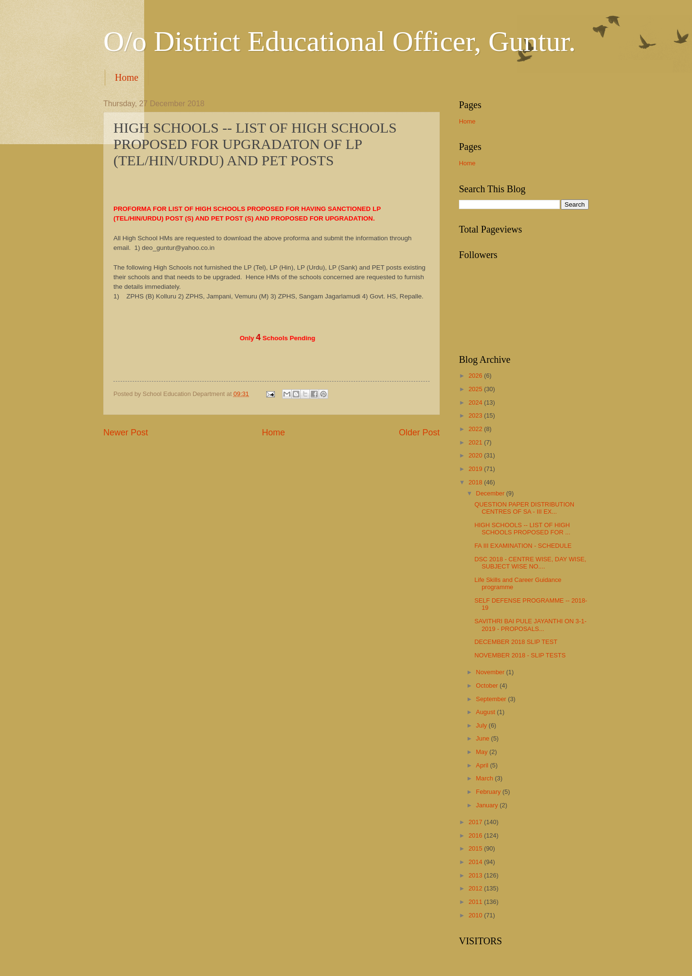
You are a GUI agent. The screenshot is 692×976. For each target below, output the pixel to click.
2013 (476, 875)
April (483, 765)
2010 (476, 915)
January (487, 805)
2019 (476, 468)
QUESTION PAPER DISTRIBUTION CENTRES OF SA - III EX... (524, 508)
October (487, 685)
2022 (476, 428)
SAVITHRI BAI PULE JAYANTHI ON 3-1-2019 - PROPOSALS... (530, 625)
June (483, 738)
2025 (476, 389)
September (492, 699)
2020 (476, 455)
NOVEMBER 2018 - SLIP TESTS (520, 655)
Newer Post (125, 432)
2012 (476, 888)
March (485, 778)
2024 (476, 402)
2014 (476, 861)
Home (126, 77)
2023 (476, 415)
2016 (476, 835)
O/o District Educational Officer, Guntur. (339, 41)
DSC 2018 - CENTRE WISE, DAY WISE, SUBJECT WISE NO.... (530, 563)
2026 (476, 375)
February (489, 791)
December (491, 493)
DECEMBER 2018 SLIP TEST (515, 641)
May (482, 751)
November (491, 672)
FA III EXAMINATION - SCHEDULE (522, 545)
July (482, 725)
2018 (476, 482)
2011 (476, 901)
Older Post (419, 432)
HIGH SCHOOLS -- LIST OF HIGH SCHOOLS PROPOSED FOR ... (522, 528)
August (486, 712)
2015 (476, 848)
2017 (476, 822)
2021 (476, 442)
